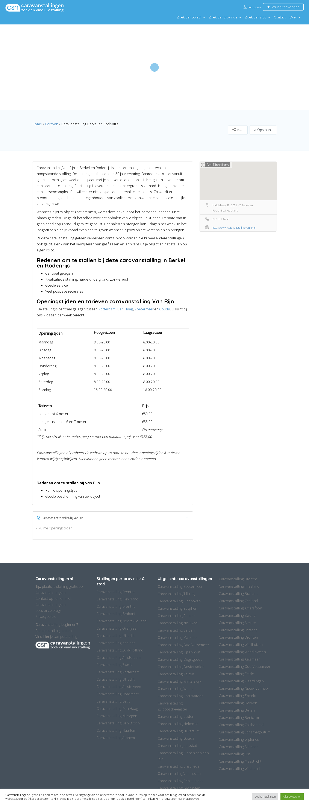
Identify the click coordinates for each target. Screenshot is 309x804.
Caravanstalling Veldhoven (179, 773)
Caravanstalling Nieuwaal (178, 622)
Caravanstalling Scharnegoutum (244, 732)
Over (293, 17)
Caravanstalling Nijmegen (117, 715)
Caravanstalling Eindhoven (179, 600)
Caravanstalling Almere (176, 615)
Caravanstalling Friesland (239, 586)
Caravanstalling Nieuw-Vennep (243, 688)
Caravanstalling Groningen (179, 788)
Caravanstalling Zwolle (115, 664)
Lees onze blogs (48, 610)
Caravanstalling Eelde (236, 673)
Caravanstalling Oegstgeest (180, 659)
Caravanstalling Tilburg (176, 593)
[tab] (112, 517)
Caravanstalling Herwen (238, 702)
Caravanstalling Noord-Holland (122, 620)
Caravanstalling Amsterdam (119, 657)
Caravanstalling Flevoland (117, 599)
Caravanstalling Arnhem (116, 737)
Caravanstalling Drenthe (116, 591)
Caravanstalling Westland (239, 768)
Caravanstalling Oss (235, 753)
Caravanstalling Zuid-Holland (120, 650)
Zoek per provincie (223, 17)
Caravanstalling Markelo (177, 637)
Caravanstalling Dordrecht (118, 693)
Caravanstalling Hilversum (179, 730)
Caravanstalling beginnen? (56, 624)
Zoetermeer (144, 309)
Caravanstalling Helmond (178, 723)
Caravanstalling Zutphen (177, 608)
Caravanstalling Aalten (176, 673)
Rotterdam (106, 309)
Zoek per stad (255, 17)
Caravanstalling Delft (113, 701)
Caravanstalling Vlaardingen (241, 681)
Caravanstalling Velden (176, 630)
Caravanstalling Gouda (176, 738)
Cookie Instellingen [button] (265, 796)
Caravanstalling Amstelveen (119, 686)
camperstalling (65, 636)
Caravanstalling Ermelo (237, 695)
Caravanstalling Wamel (176, 688)
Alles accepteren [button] (292, 796)
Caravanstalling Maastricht (240, 761)
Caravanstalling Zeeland (116, 642)
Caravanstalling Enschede (178, 766)
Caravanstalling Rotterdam (118, 671)
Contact (280, 17)
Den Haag (125, 309)
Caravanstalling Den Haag (117, 708)
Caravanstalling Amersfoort (240, 608)
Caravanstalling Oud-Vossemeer (183, 644)
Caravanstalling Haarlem (116, 730)
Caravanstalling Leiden (176, 716)
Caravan (51, 123)
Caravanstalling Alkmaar (238, 746)
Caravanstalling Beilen (237, 710)
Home (37, 123)
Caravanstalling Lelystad (177, 745)
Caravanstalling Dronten (238, 637)
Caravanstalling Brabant (116, 613)
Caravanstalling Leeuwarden (180, 695)
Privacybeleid (45, 616)
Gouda (164, 309)
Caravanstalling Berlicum (239, 717)
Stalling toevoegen (283, 7)
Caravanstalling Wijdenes (239, 739)
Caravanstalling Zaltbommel (241, 724)
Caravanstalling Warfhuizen (241, 644)
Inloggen (254, 7)
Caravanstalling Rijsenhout (179, 652)
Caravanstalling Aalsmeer (239, 659)
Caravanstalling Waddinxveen (242, 651)
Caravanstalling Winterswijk (179, 681)
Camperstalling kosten (53, 630)
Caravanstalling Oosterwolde (181, 666)
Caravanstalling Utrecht (116, 635)
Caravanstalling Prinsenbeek (180, 780)
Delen (237, 129)
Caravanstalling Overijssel (117, 628)
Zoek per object (189, 17)
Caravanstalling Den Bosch (118, 723)
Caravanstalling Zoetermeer (180, 586)
